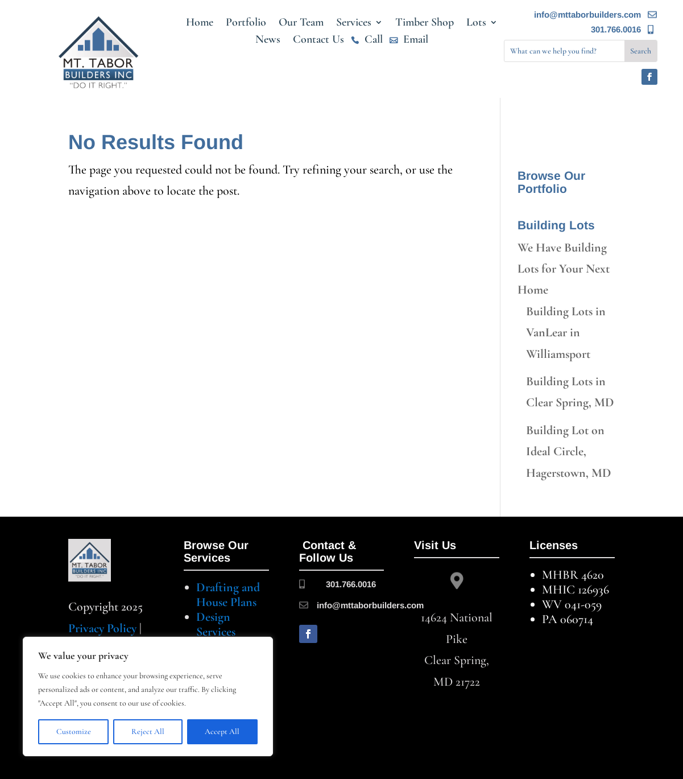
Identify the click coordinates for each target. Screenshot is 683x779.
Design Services (215, 624)
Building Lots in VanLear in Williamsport (566, 332)
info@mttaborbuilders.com (587, 14)
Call (374, 40)
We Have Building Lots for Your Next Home (564, 269)
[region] (148, 696)
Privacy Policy (102, 628)
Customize (73, 731)
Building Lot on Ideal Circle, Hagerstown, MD (568, 451)
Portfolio (246, 23)
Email (415, 40)
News (267, 40)
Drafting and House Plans (228, 594)
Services (353, 23)
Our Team (301, 23)
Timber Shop (424, 23)
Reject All (147, 731)
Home (199, 23)
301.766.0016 (616, 29)
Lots (476, 23)
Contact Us (318, 40)
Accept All (222, 731)
